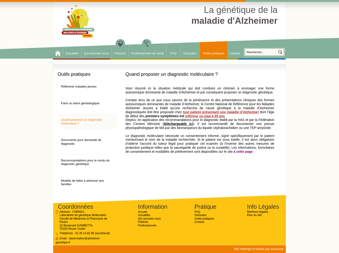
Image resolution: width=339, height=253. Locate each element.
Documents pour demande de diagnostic (81, 141)
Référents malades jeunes (79, 86)
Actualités (71, 53)
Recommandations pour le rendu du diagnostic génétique (85, 162)
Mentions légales (257, 211)
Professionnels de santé (147, 53)
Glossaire (189, 53)
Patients (120, 53)
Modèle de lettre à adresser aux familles (82, 182)
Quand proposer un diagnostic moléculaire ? (81, 121)
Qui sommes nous (149, 218)
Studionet (276, 249)
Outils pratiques (213, 53)
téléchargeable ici (178, 124)
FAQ (173, 53)
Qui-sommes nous (96, 53)
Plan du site (254, 215)
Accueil (142, 211)
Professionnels (147, 225)
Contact (235, 53)
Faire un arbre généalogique (80, 103)
